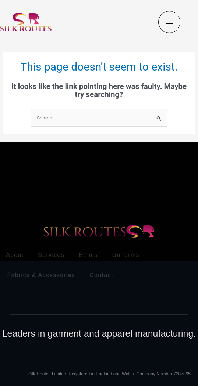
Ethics (88, 254)
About (15, 254)
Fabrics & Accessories (41, 274)
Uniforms (125, 254)
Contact (101, 274)
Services (51, 254)
